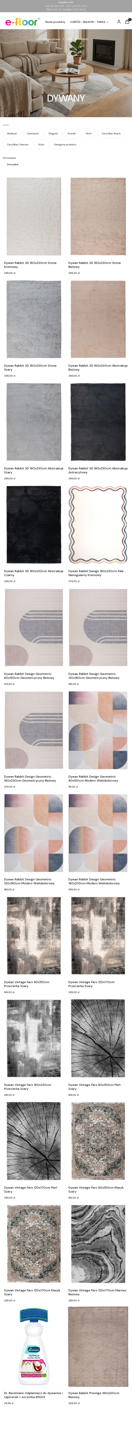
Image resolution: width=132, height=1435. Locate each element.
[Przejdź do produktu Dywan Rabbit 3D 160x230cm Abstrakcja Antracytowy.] (98, 422)
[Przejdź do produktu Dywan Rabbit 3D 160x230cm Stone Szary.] (34, 319)
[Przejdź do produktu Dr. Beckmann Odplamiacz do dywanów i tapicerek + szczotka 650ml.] (34, 1346)
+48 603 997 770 (54, 6)
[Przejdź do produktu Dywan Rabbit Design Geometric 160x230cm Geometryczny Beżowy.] (34, 730)
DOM (69, 39)
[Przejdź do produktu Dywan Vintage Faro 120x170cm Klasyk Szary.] (34, 1244)
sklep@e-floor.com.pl (74, 9)
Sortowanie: (9, 157)
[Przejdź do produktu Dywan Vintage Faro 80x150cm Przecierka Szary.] (34, 935)
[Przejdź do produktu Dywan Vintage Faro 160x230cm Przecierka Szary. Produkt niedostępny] (34, 1038)
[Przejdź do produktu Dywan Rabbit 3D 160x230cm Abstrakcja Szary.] (34, 422)
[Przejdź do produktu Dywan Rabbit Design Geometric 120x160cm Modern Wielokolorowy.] (34, 833)
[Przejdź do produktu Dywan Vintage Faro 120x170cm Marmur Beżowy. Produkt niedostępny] (98, 1244)
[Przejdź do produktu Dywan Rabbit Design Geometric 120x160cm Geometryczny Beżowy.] (98, 627)
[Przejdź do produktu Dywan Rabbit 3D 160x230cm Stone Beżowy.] (98, 216)
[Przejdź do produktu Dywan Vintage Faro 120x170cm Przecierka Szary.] (98, 935)
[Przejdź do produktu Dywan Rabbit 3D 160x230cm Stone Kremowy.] (34, 216)
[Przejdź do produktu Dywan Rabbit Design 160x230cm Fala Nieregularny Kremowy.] (98, 524)
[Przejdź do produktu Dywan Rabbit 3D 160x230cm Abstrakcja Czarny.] (34, 524)
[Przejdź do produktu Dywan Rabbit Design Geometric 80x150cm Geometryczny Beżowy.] (34, 627)
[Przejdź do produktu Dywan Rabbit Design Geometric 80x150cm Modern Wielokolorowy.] (98, 730)
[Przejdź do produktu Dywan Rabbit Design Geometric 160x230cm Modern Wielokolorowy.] (98, 833)
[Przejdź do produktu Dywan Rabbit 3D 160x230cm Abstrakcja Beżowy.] (98, 319)
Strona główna (52, 39)
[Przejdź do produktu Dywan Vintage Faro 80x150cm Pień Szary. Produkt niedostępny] (98, 1038)
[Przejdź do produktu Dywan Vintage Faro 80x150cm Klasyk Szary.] (98, 1141)
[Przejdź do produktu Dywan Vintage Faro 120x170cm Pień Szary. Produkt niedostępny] (34, 1141)
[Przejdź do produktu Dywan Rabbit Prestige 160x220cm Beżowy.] (98, 1346)
